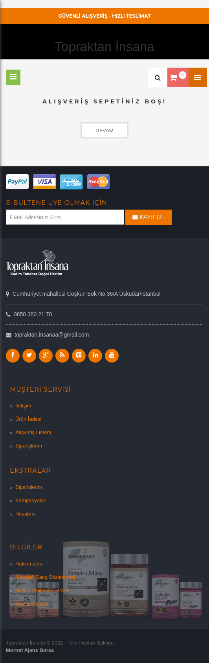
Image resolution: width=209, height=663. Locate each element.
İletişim (23, 406)
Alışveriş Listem (33, 432)
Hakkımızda (28, 564)
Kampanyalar (30, 500)
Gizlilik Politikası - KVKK (42, 590)
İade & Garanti (31, 604)
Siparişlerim (28, 446)
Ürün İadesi (28, 419)
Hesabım (25, 514)
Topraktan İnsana (104, 46)
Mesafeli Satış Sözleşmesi (45, 577)
